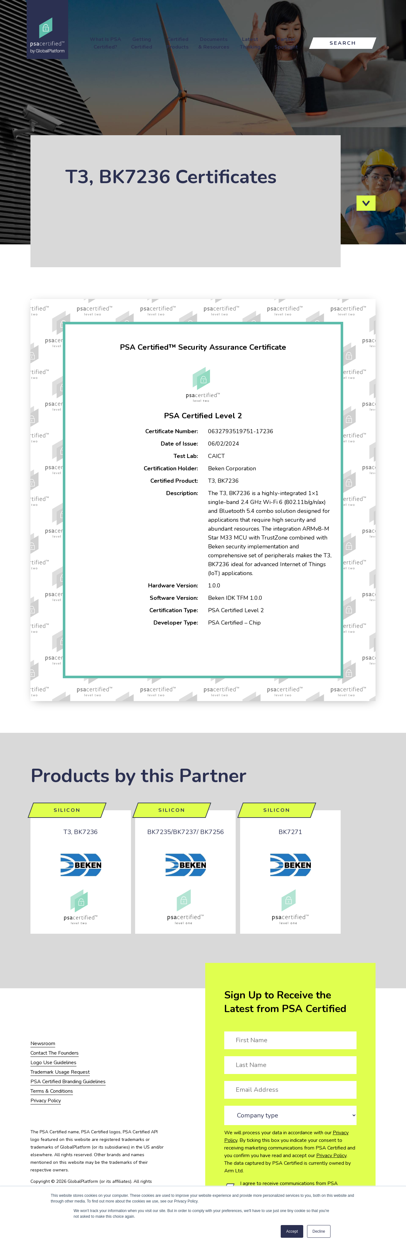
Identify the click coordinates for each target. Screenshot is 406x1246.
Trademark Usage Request (60, 1072)
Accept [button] (292, 1231)
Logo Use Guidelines (53, 1062)
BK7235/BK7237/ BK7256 (185, 832)
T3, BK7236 (80, 832)
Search (343, 43)
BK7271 (290, 832)
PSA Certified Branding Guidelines (68, 1081)
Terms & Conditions (51, 1091)
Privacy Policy (331, 1155)
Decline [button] (318, 1231)
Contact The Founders (54, 1053)
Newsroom (42, 1043)
